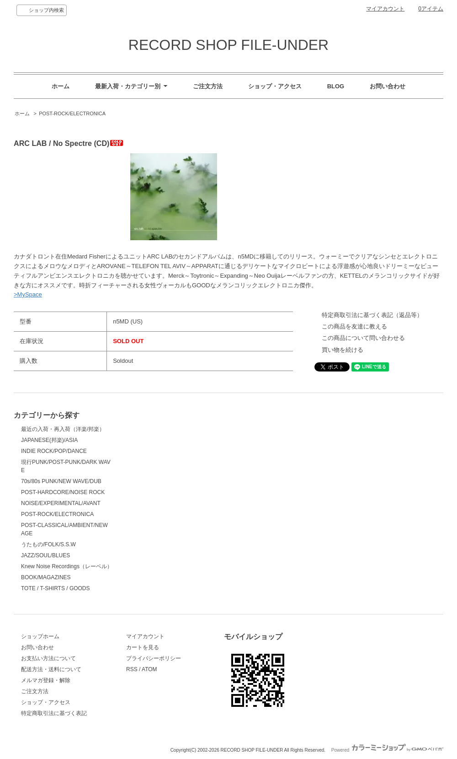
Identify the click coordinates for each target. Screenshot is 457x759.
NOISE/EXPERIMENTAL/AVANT (61, 503)
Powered (387, 750)
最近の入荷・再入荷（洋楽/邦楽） (63, 429)
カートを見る (142, 647)
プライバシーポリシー (153, 658)
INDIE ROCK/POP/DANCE (54, 451)
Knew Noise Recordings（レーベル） (66, 566)
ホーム (60, 86)
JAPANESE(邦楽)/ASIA (49, 440)
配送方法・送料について (51, 669)
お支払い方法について (48, 658)
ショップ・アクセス (275, 86)
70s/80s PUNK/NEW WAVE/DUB (61, 481)
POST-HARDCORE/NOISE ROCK (63, 492)
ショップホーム (40, 636)
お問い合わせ (387, 86)
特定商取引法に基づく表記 (54, 713)
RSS (132, 669)
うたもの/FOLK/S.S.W (48, 544)
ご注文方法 (208, 86)
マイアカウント (385, 8)
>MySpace (28, 294)
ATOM (149, 669)
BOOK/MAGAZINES (46, 577)
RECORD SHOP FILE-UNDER (228, 45)
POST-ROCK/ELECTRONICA (72, 113)
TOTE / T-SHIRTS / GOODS (55, 588)
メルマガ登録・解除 (45, 680)
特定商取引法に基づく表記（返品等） (372, 315)
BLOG (336, 86)
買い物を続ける (342, 349)
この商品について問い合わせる (363, 337)
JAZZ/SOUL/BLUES (45, 555)
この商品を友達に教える (354, 326)
